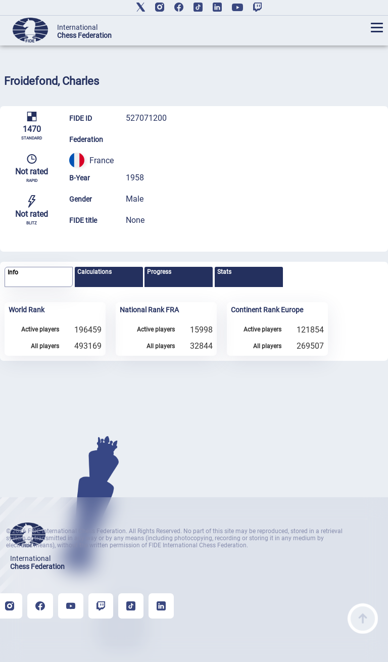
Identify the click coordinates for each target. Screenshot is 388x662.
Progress (159, 271)
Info (13, 272)
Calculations (94, 271)
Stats (224, 271)
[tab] (39, 277)
